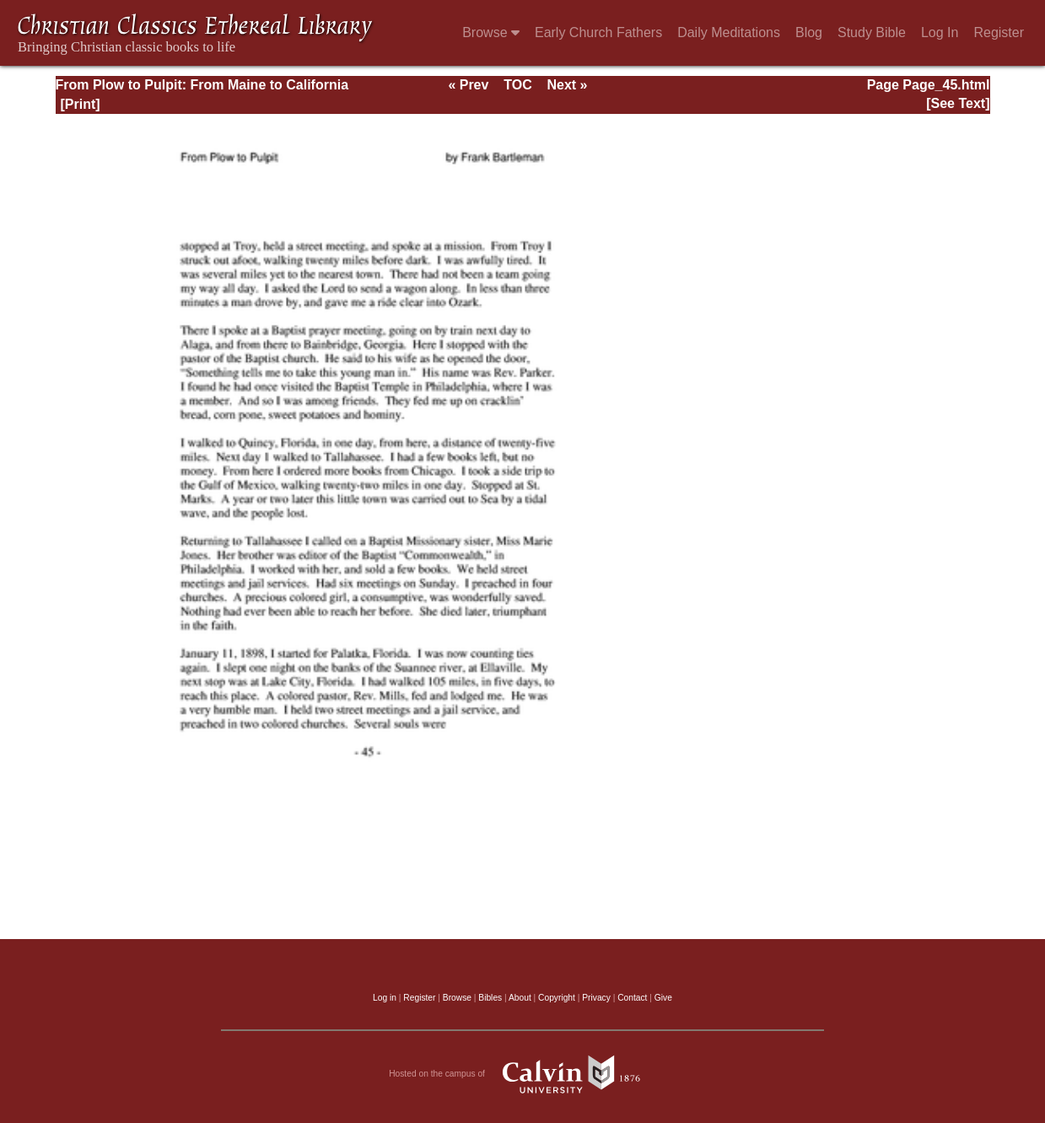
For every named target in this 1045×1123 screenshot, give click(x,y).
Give (663, 997)
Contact (632, 997)
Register (998, 32)
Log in (384, 997)
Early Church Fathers (598, 32)
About (520, 997)
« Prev (468, 85)
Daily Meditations (728, 32)
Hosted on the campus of (522, 1074)
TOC (517, 85)
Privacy (596, 997)
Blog (808, 32)
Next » (567, 85)
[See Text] (957, 103)
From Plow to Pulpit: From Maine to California (202, 85)
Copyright (556, 997)
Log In (939, 32)
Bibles (490, 997)
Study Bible (872, 32)
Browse (491, 32)
